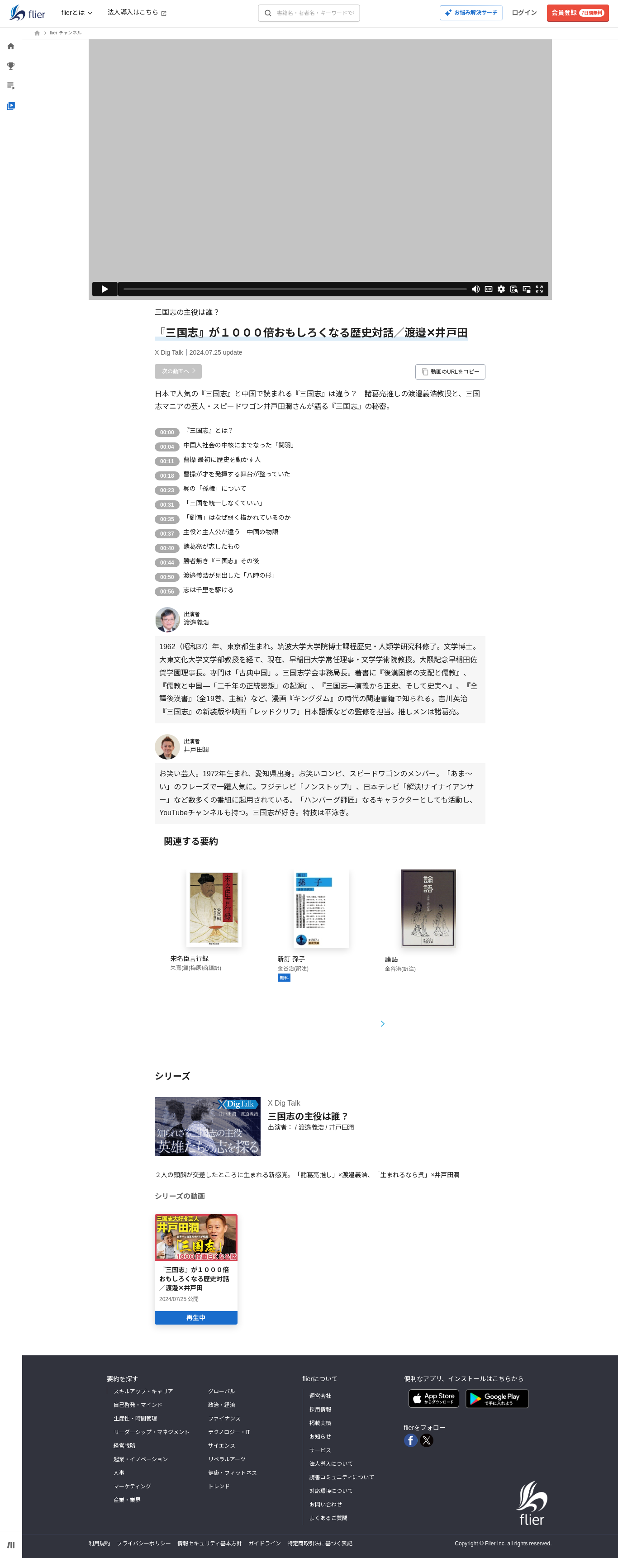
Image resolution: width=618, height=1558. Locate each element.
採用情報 (320, 1409)
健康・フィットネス (232, 1473)
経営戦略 (124, 1446)
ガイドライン (264, 1543)
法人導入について (331, 1464)
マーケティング (132, 1486)
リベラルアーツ (227, 1459)
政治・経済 (221, 1405)
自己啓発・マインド (138, 1405)
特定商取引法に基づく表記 (319, 1543)
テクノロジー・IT (229, 1432)
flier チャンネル (65, 32)
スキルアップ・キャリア (143, 1391)
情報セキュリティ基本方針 (209, 1543)
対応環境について (331, 1491)
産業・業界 (127, 1500)
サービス (320, 1450)
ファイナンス (224, 1419)
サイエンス (221, 1446)
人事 (119, 1473)
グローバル (221, 1391)
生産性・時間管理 (135, 1419)
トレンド (219, 1486)
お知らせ (320, 1437)
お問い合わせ (325, 1504)
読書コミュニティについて (341, 1477)
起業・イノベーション (141, 1459)
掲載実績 (320, 1423)
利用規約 (99, 1543)
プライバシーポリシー (144, 1543)
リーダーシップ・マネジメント (152, 1432)
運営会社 (320, 1396)
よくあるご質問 (328, 1518)
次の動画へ (175, 371)
